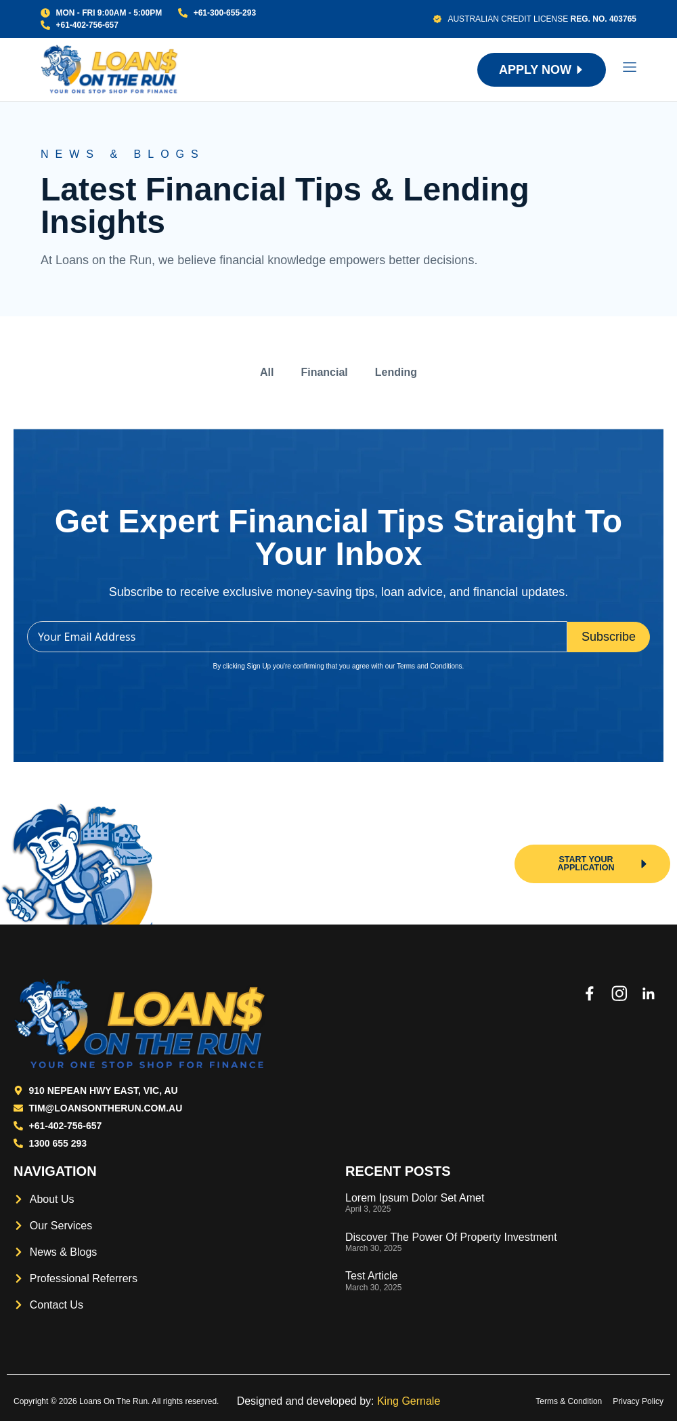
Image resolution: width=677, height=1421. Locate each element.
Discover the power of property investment (451, 1237)
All (267, 372)
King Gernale (408, 1401)
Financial (324, 372)
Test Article (371, 1275)
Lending (396, 372)
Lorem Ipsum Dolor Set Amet (414, 1198)
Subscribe (609, 636)
